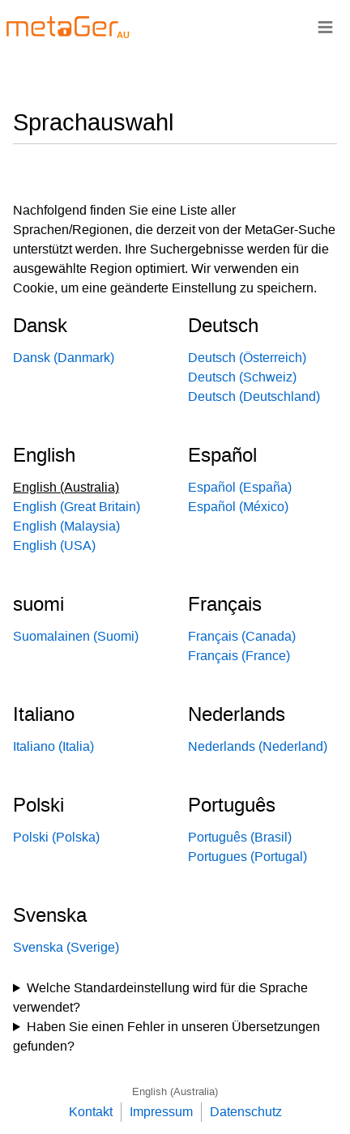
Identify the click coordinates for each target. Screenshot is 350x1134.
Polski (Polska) (56, 837)
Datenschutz (246, 1112)
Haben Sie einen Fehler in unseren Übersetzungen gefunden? (166, 1036)
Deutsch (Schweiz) (242, 377)
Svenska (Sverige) (66, 947)
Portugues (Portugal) (247, 856)
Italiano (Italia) (53, 746)
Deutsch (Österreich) (247, 357)
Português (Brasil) (240, 837)
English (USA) (54, 545)
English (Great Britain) (76, 507)
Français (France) (239, 656)
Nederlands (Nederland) (257, 746)
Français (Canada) (242, 636)
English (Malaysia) (66, 526)
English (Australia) (175, 1091)
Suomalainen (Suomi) (76, 636)
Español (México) (238, 507)
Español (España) (240, 487)
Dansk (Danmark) (63, 357)
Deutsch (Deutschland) (254, 396)
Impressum (161, 1112)
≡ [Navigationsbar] (325, 26)
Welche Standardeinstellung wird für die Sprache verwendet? (160, 997)
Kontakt (91, 1112)
